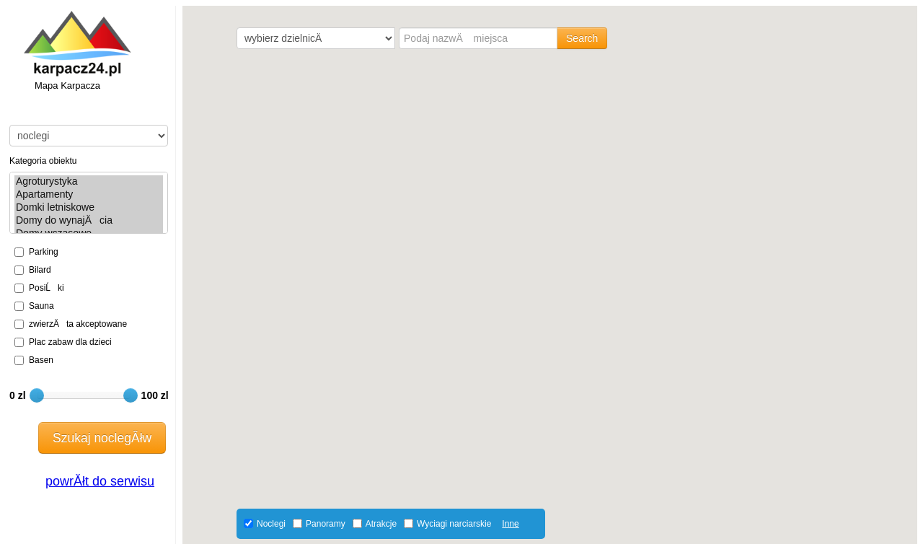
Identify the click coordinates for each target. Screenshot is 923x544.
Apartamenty (88, 194)
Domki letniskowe (88, 207)
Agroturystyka (88, 181)
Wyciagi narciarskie (454, 524)
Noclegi (271, 524)
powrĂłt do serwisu (99, 481)
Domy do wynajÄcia (88, 220)
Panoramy (325, 524)
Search (582, 38)
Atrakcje (381, 524)
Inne (510, 524)
